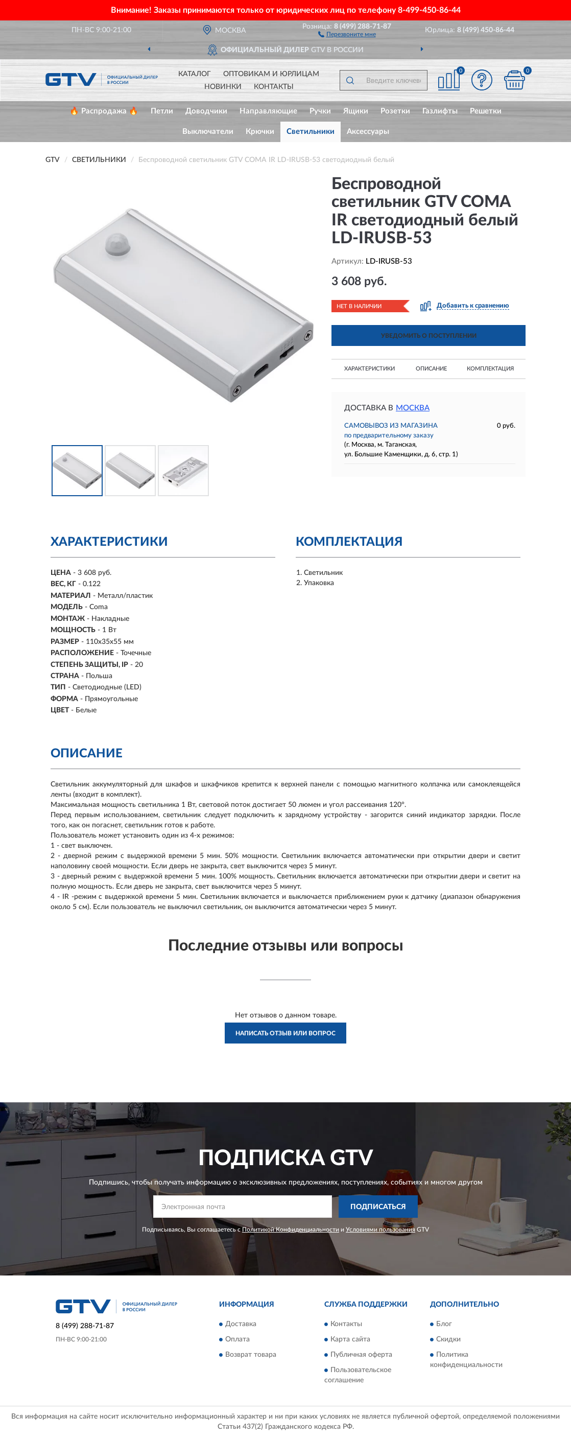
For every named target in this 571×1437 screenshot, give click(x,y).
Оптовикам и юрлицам (271, 74)
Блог (444, 1324)
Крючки (260, 131)
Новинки (223, 86)
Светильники (311, 131)
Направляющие (268, 111)
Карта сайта (350, 1339)
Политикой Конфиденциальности (290, 1229)
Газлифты (440, 111)
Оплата (237, 1339)
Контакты (274, 86)
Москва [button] (413, 408)
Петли (162, 111)
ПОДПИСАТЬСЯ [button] (378, 1207)
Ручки (320, 111)
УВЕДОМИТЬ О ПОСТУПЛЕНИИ (429, 336)
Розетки (395, 111)
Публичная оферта (361, 1354)
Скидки (448, 1339)
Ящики (355, 111)
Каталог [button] (194, 74)
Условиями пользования (380, 1229)
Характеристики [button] (369, 369)
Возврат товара (250, 1354)
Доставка (240, 1324)
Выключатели (207, 131)
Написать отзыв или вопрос (285, 1033)
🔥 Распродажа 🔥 (103, 111)
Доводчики (206, 111)
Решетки (486, 111)
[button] (347, 34)
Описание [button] (431, 369)
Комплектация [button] (490, 369)
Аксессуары (368, 131)
